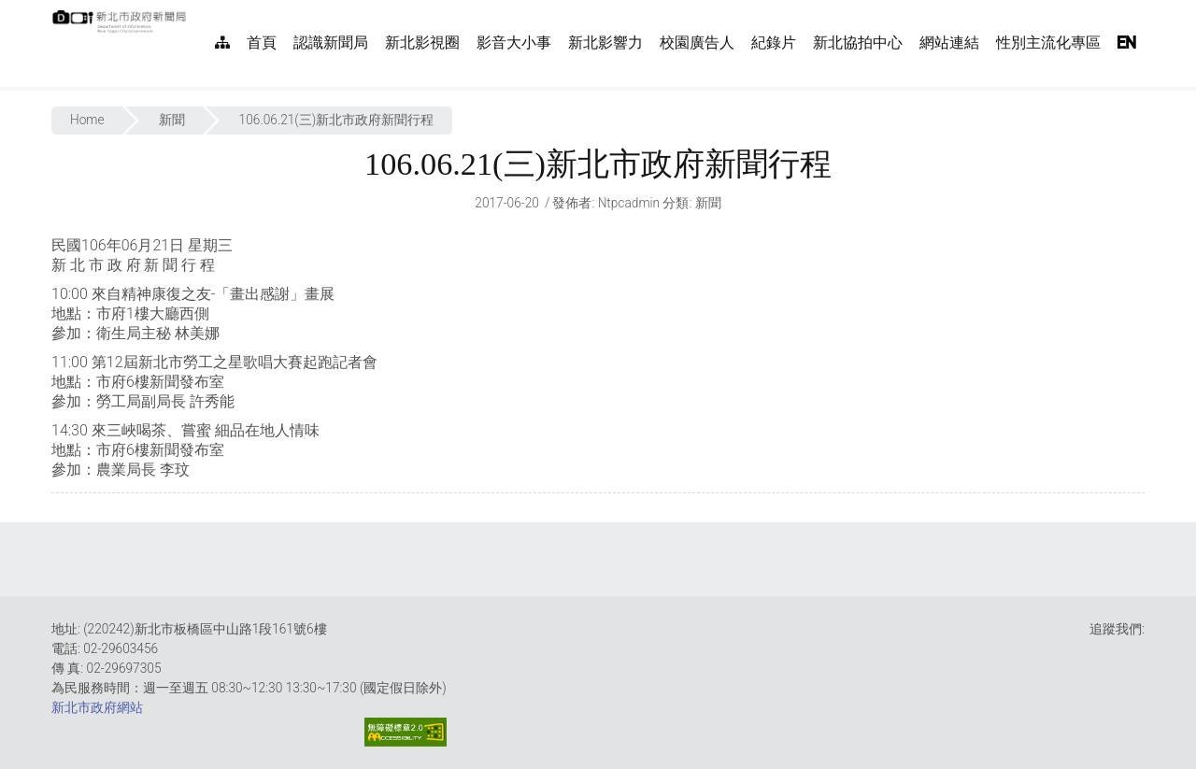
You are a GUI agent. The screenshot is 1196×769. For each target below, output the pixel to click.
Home (87, 119)
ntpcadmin (629, 202)
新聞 (172, 119)
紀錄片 (773, 42)
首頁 (262, 42)
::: (196, 10)
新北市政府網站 (97, 707)
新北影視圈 (422, 42)
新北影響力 (605, 42)
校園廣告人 (697, 42)
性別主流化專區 (1048, 42)
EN (1127, 42)
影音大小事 (514, 42)
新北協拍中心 (858, 42)
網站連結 (949, 42)
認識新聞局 (330, 42)
